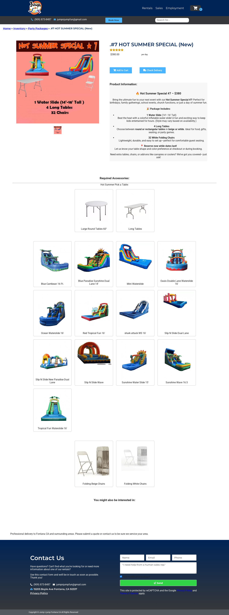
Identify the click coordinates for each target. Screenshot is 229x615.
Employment (175, 8)
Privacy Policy (39, 593)
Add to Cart (120, 70)
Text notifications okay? (136, 576)
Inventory (19, 28)
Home (7, 28)
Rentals (147, 8)
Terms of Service (129, 593)
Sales (159, 8)
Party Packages (38, 28)
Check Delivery (152, 70)
